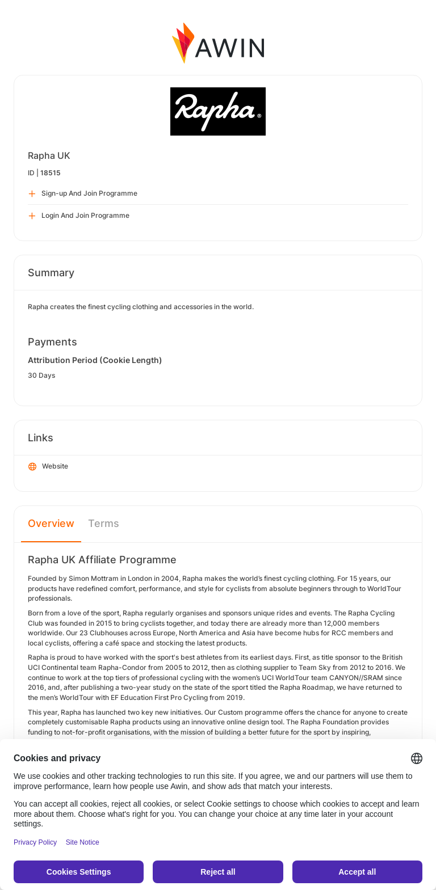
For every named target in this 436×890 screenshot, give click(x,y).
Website (48, 467)
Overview (51, 523)
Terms (103, 523)
